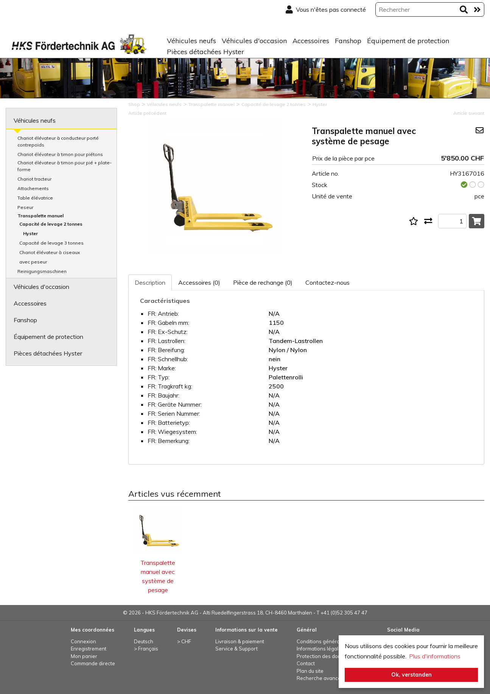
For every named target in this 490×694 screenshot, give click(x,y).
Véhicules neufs (191, 40)
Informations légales (320, 649)
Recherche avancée (320, 678)
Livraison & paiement (239, 641)
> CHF (184, 641)
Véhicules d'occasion (254, 40)
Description (150, 282)
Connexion (83, 641)
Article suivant (468, 113)
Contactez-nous (327, 282)
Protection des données (325, 656)
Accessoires (310, 40)
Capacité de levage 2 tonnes (50, 224)
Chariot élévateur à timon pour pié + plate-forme (64, 166)
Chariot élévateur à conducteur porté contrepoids (58, 141)
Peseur (25, 207)
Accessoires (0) (199, 282)
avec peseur (33, 262)
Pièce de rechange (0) (262, 282)
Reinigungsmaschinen (42, 271)
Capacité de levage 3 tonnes (51, 243)
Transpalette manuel (40, 215)
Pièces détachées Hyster (205, 51)
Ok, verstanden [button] (411, 674)
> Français (146, 649)
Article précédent (147, 113)
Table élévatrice (35, 198)
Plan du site (310, 671)
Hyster (30, 233)
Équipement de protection (408, 40)
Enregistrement (88, 649)
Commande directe (93, 663)
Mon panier (84, 656)
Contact (306, 663)
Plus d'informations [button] (434, 656)
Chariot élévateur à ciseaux (49, 252)
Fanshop (348, 40)
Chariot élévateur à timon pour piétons (60, 154)
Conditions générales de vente (332, 641)
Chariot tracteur (34, 179)
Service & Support (236, 649)
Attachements (33, 188)
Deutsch (143, 641)
